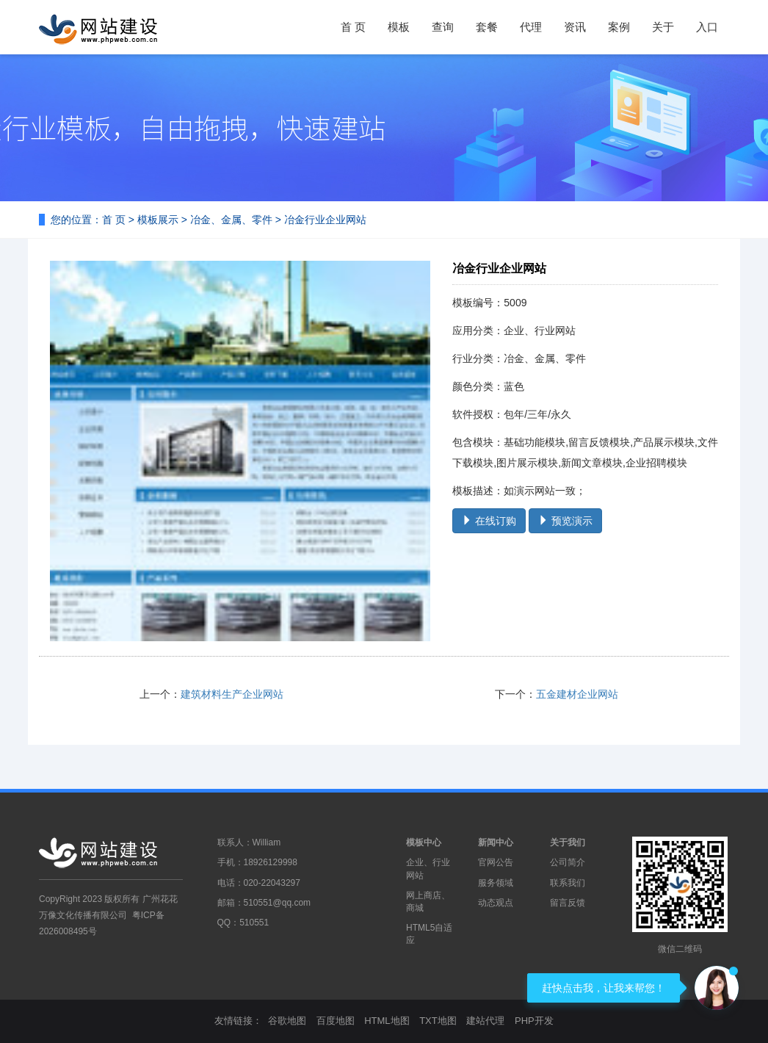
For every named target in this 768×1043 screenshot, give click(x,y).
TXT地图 (438, 1020)
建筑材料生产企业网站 (232, 694)
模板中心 (423, 842)
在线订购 (489, 521)
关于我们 (567, 842)
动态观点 (495, 903)
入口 (707, 27)
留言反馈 (567, 903)
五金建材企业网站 (577, 694)
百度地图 (335, 1020)
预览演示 (565, 521)
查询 (443, 27)
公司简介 (567, 862)
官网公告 (495, 862)
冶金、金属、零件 (231, 219)
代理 (531, 27)
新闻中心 (495, 842)
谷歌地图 (287, 1020)
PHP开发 (534, 1020)
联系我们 (567, 883)
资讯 (575, 27)
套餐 (487, 27)
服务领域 (495, 883)
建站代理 (485, 1020)
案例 (619, 27)
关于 (663, 27)
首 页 (353, 27)
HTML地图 (386, 1020)
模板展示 (157, 219)
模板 (399, 27)
